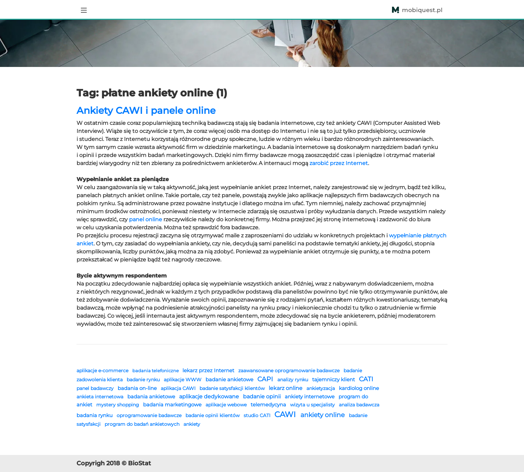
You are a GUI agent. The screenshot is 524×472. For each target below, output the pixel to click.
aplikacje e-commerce (103, 371)
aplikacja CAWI (179, 388)
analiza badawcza (359, 405)
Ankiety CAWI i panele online (146, 110)
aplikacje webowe (227, 405)
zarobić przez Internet (338, 163)
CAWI (286, 414)
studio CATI (258, 415)
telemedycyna (269, 404)
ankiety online (323, 415)
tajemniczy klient (334, 379)
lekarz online (286, 388)
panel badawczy (96, 388)
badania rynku (95, 415)
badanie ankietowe (230, 379)
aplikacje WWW (183, 380)
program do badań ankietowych (143, 424)
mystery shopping (118, 405)
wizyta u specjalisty (313, 405)
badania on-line (138, 388)
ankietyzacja (321, 388)
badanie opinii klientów (213, 415)
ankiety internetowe (310, 396)
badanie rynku (144, 380)
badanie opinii (262, 396)
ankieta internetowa (101, 397)
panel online (145, 219)
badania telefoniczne (156, 370)
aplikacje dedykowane (209, 396)
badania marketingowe (173, 404)
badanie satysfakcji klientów (233, 388)
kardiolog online (359, 388)
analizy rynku (293, 380)
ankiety (191, 424)
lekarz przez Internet (209, 370)
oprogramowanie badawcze (150, 415)
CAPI (266, 379)
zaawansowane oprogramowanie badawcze (289, 371)
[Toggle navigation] (84, 9)
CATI (366, 379)
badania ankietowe (151, 396)
